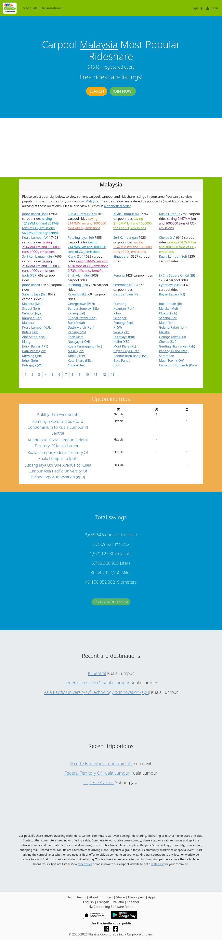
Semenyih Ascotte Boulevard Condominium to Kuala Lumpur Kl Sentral (58, 427)
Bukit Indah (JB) (170, 304)
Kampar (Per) (32, 318)
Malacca (28, 322)
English (88, 902)
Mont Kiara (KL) (124, 346)
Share (120, 897)
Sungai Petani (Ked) (82, 318)
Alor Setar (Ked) (33, 337)
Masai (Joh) (76, 351)
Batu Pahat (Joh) (34, 351)
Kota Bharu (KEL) (80, 360)
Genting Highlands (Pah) (177, 346)
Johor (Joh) (30, 360)
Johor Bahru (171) (35, 346)
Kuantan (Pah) (123, 308)
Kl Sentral (97, 673)
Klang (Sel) (75, 256)
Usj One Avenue (98, 782)
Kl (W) (117, 327)
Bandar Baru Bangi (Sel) (131, 356)
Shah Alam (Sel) (79, 275)
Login (212, 8)
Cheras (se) (167, 237)
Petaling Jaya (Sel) (81, 237)
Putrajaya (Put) (124, 337)
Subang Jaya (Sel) (34, 294)
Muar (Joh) (167, 322)
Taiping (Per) (77, 356)
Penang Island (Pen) (174, 351)
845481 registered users (111, 67)
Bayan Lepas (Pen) (126, 351)
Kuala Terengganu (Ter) (85, 346)
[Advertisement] (111, 147)
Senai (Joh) (121, 332)
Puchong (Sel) (78, 285)
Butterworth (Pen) (81, 327)
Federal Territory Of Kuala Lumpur (97, 683)
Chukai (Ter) (76, 365)
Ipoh (116, 365)
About (93, 897)
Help (69, 897)
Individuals (29, 8)
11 (95, 374)
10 (87, 374)
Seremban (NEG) (125, 285)
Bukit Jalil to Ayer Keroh (57, 414)
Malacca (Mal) (32, 304)
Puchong (120, 304)
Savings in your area (111, 605)
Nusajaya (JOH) (79, 341)
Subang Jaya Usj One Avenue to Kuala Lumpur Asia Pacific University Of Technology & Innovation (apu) (57, 471)
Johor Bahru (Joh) (35, 214)
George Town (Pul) (172, 337)
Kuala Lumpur (169, 214)
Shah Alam (76, 337)
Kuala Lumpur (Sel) (173, 256)
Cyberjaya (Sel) (170, 285)
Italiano (118, 902)
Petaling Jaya (31, 313)
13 (112, 374)
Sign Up (197, 8)
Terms (81, 897)
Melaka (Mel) (168, 308)
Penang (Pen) (123, 322)
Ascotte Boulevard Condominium (101, 763)
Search (96, 91)
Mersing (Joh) (32, 356)
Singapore (120, 256)
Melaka (164, 332)
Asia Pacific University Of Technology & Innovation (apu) (97, 692)
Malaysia (99, 44)
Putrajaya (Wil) (33, 365)
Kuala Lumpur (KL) (127, 214)
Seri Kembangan (125, 237)
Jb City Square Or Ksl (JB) (177, 275)
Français (103, 902)
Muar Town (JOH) (171, 360)
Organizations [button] (51, 8)
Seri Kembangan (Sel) (38, 256)
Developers (136, 897)
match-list (157, 864)
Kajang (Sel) (76, 313)
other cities (85, 864)
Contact (107, 897)
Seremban (166, 356)
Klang (26, 341)
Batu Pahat (121, 360)
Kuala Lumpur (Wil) (36, 237)
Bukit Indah (76, 322)
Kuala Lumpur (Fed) (82, 214)
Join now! (123, 91)
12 (104, 374)
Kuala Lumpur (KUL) (37, 327)
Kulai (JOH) (30, 332)
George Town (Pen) (127, 294)
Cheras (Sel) (167, 341)
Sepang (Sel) (168, 318)
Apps (152, 897)
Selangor (120, 318)
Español (133, 902)
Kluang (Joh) (168, 313)
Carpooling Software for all (111, 907)
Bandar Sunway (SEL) (83, 308)
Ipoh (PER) (29, 275)
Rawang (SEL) (77, 294)
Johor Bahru (31, 285)
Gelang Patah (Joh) (173, 327)
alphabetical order (117, 206)
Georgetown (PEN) (81, 304)
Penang (119, 275)
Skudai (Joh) (31, 308)
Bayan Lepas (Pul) (172, 294)
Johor (117, 313)
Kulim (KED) (122, 341)
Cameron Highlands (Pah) (178, 365)
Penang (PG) (77, 332)
